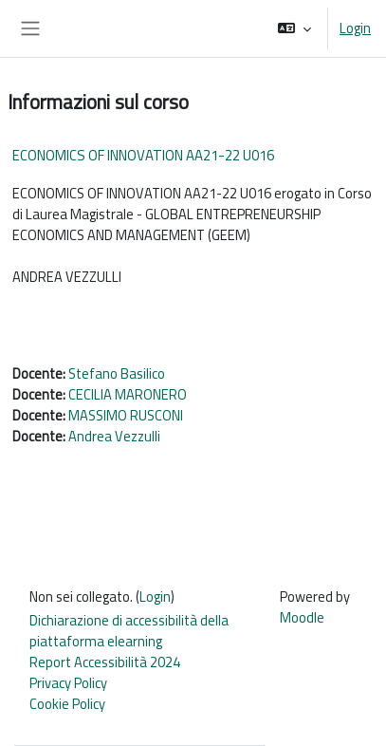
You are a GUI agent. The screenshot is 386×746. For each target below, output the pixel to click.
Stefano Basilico (116, 373)
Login (355, 28)
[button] (294, 28)
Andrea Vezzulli (114, 436)
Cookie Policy (67, 704)
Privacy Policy (68, 683)
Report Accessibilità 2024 (104, 662)
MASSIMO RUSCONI (125, 415)
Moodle (302, 617)
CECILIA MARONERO (127, 394)
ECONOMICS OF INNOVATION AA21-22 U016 (143, 155)
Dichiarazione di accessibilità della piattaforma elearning (129, 630)
